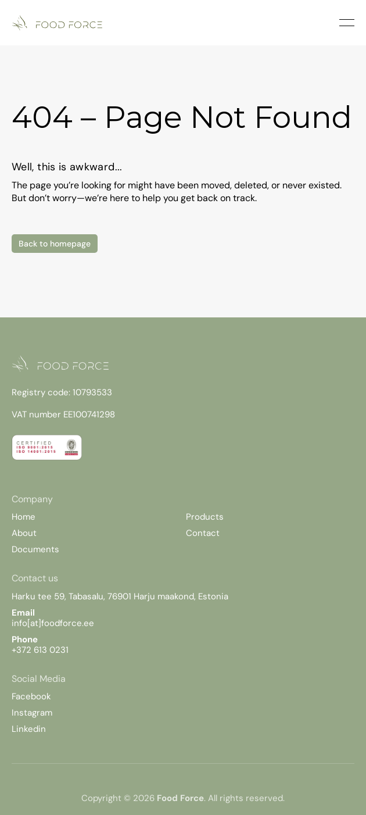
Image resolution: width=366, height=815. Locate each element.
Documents (35, 549)
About (24, 533)
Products (205, 517)
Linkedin (29, 729)
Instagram (32, 713)
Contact (203, 533)
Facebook (31, 696)
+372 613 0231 (40, 650)
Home (23, 517)
